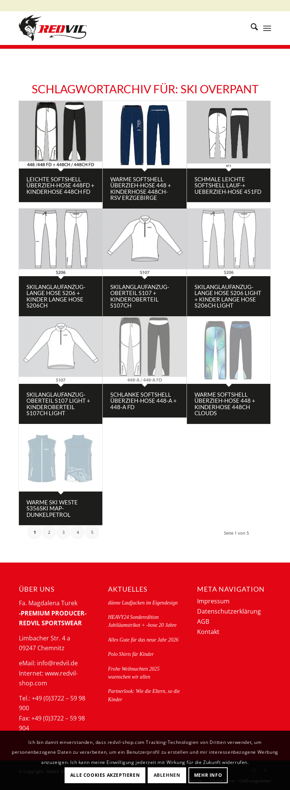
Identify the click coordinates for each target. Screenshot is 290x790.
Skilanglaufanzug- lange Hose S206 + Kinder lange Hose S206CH (55, 296)
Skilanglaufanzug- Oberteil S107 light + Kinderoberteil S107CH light (58, 404)
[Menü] (267, 28)
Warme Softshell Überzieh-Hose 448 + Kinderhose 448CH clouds (224, 404)
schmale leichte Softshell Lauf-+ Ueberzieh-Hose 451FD (227, 185)
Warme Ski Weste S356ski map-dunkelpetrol (52, 508)
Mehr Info (208, 775)
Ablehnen (167, 775)
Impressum (213, 601)
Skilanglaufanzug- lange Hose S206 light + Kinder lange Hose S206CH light (227, 296)
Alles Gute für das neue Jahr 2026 (143, 640)
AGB (203, 621)
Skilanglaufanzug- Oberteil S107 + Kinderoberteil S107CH (139, 296)
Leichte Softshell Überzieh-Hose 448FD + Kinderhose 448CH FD (60, 185)
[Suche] (250, 28)
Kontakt (208, 632)
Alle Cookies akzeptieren (105, 775)
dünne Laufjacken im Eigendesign (143, 603)
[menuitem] (250, 28)
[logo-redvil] (53, 28)
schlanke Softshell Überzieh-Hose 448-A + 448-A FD (143, 400)
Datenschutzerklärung (229, 611)
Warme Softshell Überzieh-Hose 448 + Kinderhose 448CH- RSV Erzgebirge (140, 188)
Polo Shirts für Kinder (131, 654)
